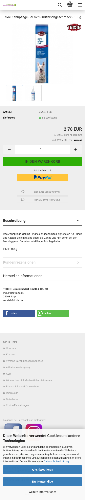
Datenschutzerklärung (56, 461)
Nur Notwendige (42, 481)
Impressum (12, 393)
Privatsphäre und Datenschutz (22, 386)
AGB (8, 373)
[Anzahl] (42, 149)
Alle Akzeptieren (42, 469)
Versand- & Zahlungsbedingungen (24, 361)
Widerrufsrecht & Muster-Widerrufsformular (29, 380)
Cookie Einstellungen (17, 405)
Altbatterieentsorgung (18, 367)
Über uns (11, 348)
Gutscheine (12, 399)
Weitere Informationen (43, 492)
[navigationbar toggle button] (80, 5)
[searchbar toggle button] (60, 5)
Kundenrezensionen (19, 262)
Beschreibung (14, 220)
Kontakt (10, 354)
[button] (9, 149)
